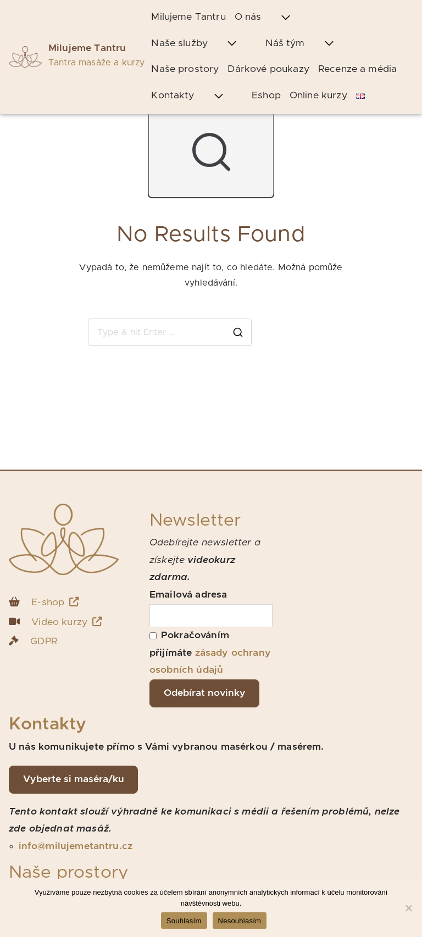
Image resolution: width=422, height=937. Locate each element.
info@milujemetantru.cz (76, 846)
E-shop (55, 602)
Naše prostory (185, 69)
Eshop (266, 96)
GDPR (43, 641)
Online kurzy (318, 96)
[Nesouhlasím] (408, 907)
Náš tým (309, 44)
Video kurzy (66, 622)
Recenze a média (357, 69)
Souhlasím (184, 921)
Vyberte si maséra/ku (73, 779)
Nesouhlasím (240, 921)
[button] (286, 17)
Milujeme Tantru (87, 48)
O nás (272, 17)
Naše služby (203, 44)
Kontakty (197, 96)
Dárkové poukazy (268, 69)
